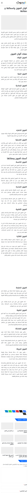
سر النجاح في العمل (8, 431)
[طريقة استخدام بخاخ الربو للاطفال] (7, 438)
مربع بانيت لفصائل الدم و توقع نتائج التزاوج (21, 456)
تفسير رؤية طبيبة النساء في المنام (7, 456)
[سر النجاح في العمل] (7, 425)
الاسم (25, 485)
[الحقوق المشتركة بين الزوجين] (21, 425)
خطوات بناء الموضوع (22, 443)
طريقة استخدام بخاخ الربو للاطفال (7, 443)
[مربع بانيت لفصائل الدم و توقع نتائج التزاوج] (21, 450)
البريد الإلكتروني (23, 491)
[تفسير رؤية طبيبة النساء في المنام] (7, 450)
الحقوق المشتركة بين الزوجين (22, 431)
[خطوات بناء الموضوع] (21, 438)
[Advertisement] (14, 115)
